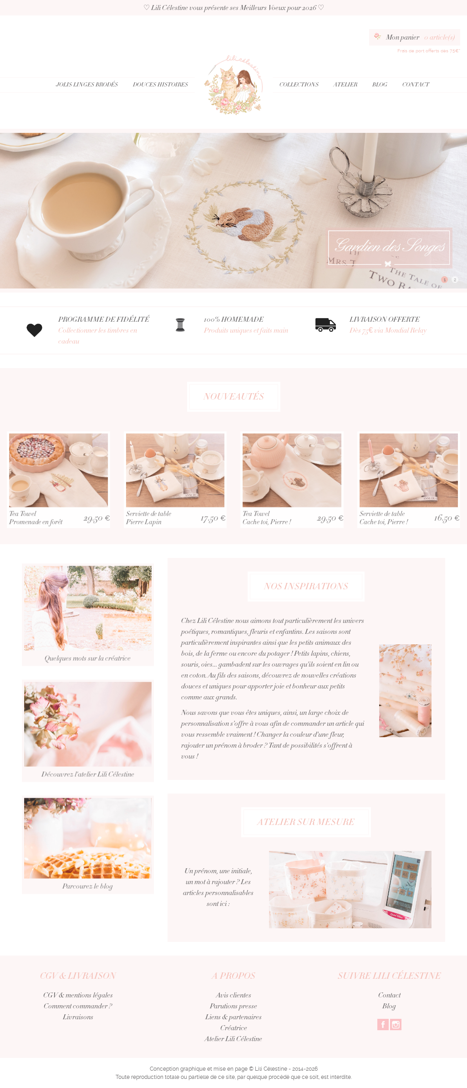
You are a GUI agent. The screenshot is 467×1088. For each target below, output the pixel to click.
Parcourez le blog (88, 867)
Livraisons (78, 1017)
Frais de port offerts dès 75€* (428, 50)
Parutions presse (233, 1006)
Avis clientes (233, 995)
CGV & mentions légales (78, 995)
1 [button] (445, 279)
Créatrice (233, 1028)
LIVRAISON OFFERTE (397, 325)
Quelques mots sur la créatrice (88, 637)
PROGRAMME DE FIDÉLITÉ (106, 330)
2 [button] (455, 279)
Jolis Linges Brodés (87, 85)
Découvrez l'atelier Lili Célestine (88, 753)
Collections (299, 85)
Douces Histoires (160, 85)
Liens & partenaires (233, 1017)
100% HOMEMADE (251, 325)
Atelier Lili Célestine (233, 1039)
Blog (379, 85)
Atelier (345, 85)
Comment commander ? (78, 1006)
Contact (415, 85)
